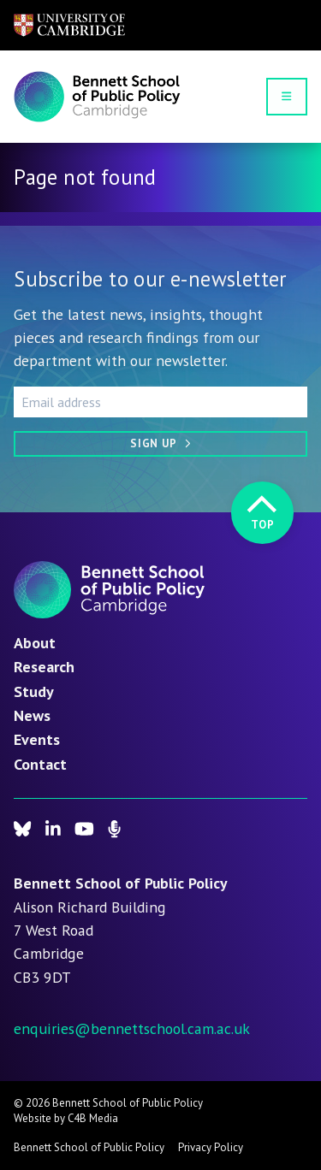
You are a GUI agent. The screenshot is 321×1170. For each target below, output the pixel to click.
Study (34, 691)
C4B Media (93, 1118)
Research (44, 666)
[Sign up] (160, 444)
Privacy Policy (210, 1147)
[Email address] (160, 402)
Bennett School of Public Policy (89, 1147)
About (35, 642)
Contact (40, 763)
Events (37, 739)
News (32, 715)
